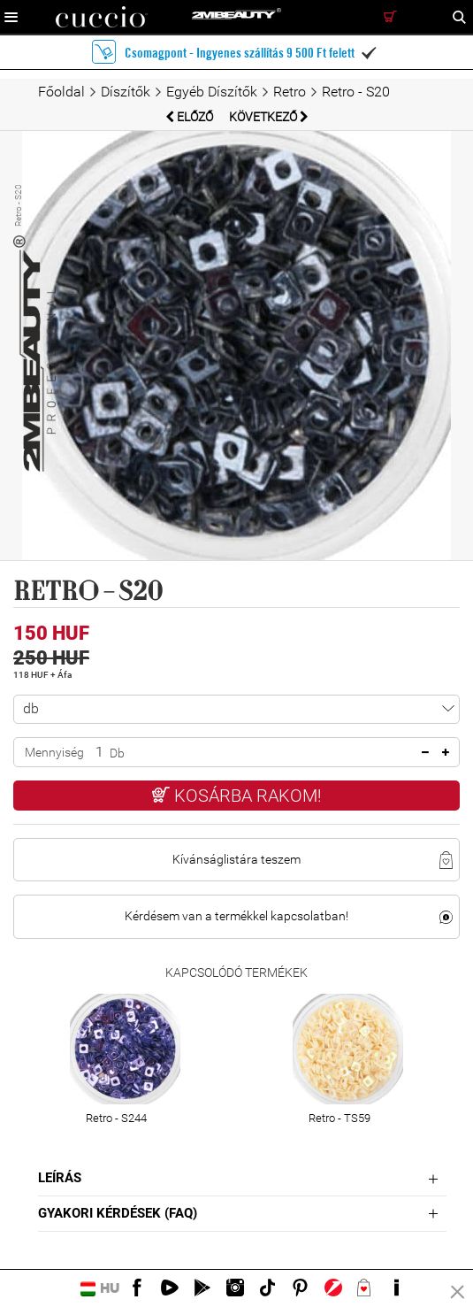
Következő (269, 117)
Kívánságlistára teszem (236, 859)
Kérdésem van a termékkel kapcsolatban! (236, 916)
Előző (190, 117)
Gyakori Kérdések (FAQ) (117, 1213)
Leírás (59, 1178)
